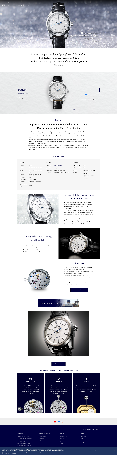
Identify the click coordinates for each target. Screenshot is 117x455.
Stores (82, 442)
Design (40, 440)
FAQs (61, 441)
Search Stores (87, 90)
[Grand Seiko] (58, 4)
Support (62, 433)
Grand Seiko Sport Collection (23, 443)
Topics (82, 438)
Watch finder (58, 364)
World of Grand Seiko (25, 6)
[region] (58, 451)
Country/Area (12, 2)
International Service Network (66, 440)
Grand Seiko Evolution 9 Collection (24, 440)
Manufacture (41, 438)
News (82, 433)
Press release (83, 436)
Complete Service (63, 436)
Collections (12, 6)
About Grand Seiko (42, 436)
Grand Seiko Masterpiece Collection (24, 438)
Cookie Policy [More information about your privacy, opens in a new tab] (13, 453)
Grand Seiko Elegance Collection (24, 445)
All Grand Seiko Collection (23, 436)
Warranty (61, 443)
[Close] (114, 450)
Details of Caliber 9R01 (79, 290)
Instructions (59, 165)
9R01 (55, 165)
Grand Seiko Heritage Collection (24, 441)
